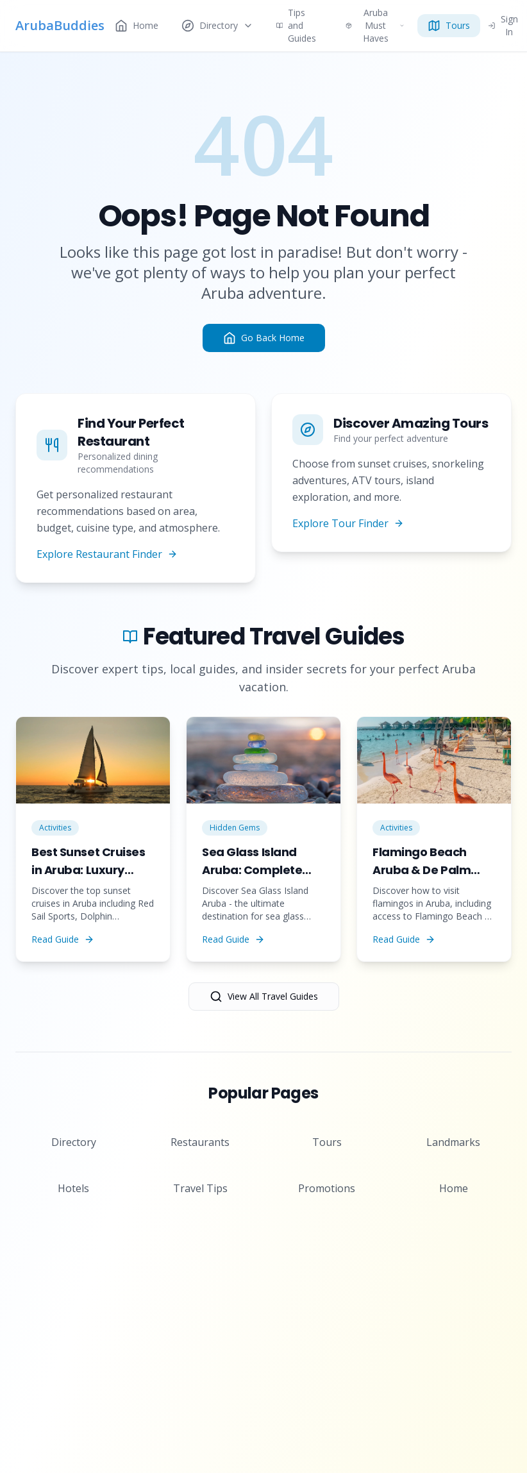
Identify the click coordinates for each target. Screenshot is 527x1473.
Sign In (503, 25)
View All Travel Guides (264, 996)
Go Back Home (264, 338)
